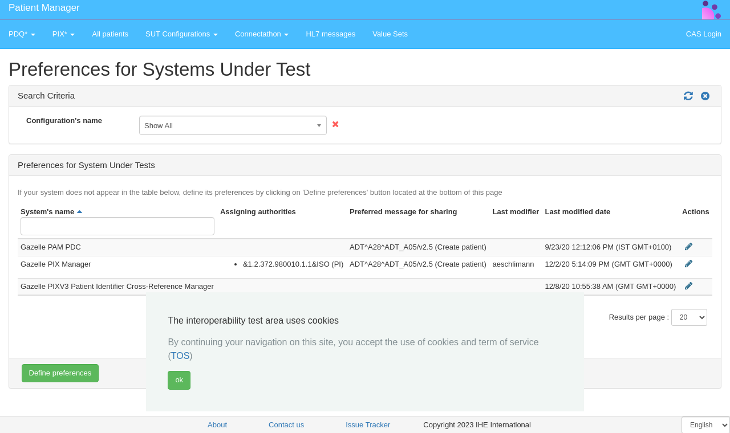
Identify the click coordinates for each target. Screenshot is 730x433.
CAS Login (703, 34)
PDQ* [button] (22, 34)
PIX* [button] (63, 34)
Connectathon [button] (262, 34)
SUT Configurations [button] (181, 34)
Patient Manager (44, 7)
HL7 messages (330, 34)
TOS (180, 356)
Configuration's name (64, 120)
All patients (110, 34)
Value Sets (390, 34)
